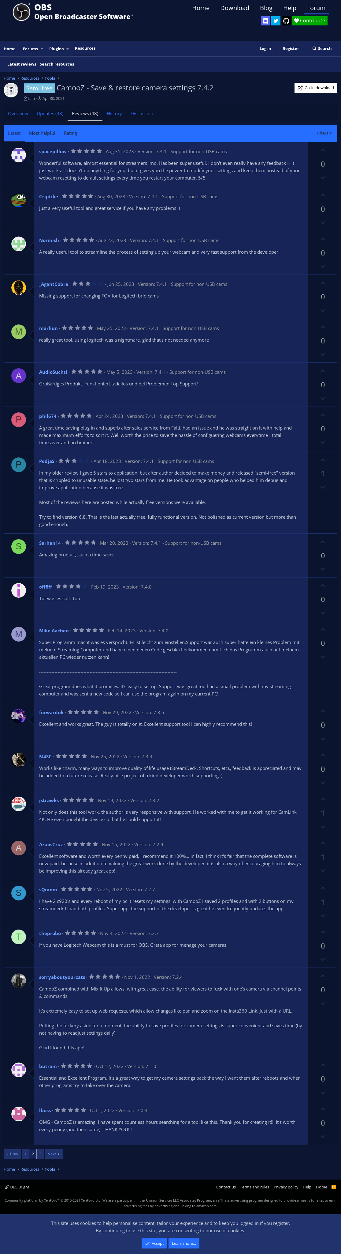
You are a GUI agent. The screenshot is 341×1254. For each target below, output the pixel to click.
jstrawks (49, 800)
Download (234, 8)
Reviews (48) (85, 113)
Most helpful (42, 133)
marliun (48, 328)
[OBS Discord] (265, 20)
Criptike (48, 196)
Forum (316, 8)
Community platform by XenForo (53, 1200)
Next (51, 1154)
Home (200, 8)
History (114, 113)
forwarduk (51, 712)
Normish (49, 240)
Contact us (226, 1187)
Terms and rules (254, 1187)
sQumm (48, 889)
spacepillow (53, 151)
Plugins (56, 48)
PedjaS (46, 461)
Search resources (57, 64)
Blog (266, 8)
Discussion (142, 113)
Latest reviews (21, 64)
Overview (18, 113)
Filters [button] (322, 133)
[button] (42, 48)
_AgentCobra (53, 284)
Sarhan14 (50, 543)
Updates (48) (50, 113)
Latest (14, 133)
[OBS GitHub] (286, 20)
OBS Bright (17, 1187)
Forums (30, 48)
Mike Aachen (54, 630)
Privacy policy (286, 1187)
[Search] (321, 48)
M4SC (45, 756)
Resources (85, 48)
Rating (70, 133)
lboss (45, 1110)
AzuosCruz (51, 844)
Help (289, 8)
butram (48, 1066)
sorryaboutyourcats (62, 977)
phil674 (48, 416)
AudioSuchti (53, 372)
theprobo (50, 933)
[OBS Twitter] (275, 20)
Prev (14, 1154)
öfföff (45, 587)
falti (31, 98)
